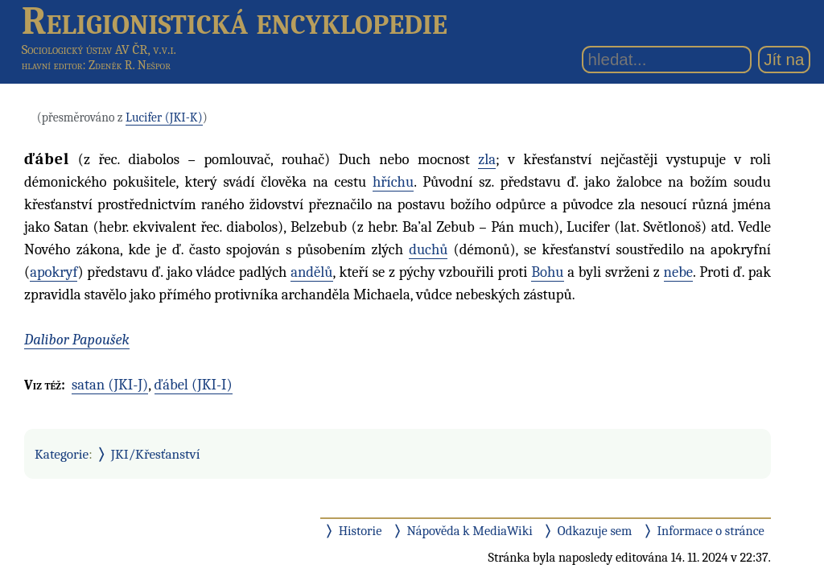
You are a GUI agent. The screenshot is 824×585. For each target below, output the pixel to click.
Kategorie (62, 454)
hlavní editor (52, 65)
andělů (311, 272)
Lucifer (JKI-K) (164, 117)
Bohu (547, 272)
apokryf (53, 272)
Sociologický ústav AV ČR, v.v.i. (99, 49)
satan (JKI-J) (110, 384)
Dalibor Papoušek (77, 339)
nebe (679, 272)
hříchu (393, 182)
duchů (428, 249)
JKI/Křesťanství (155, 454)
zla (487, 159)
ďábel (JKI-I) (193, 384)
